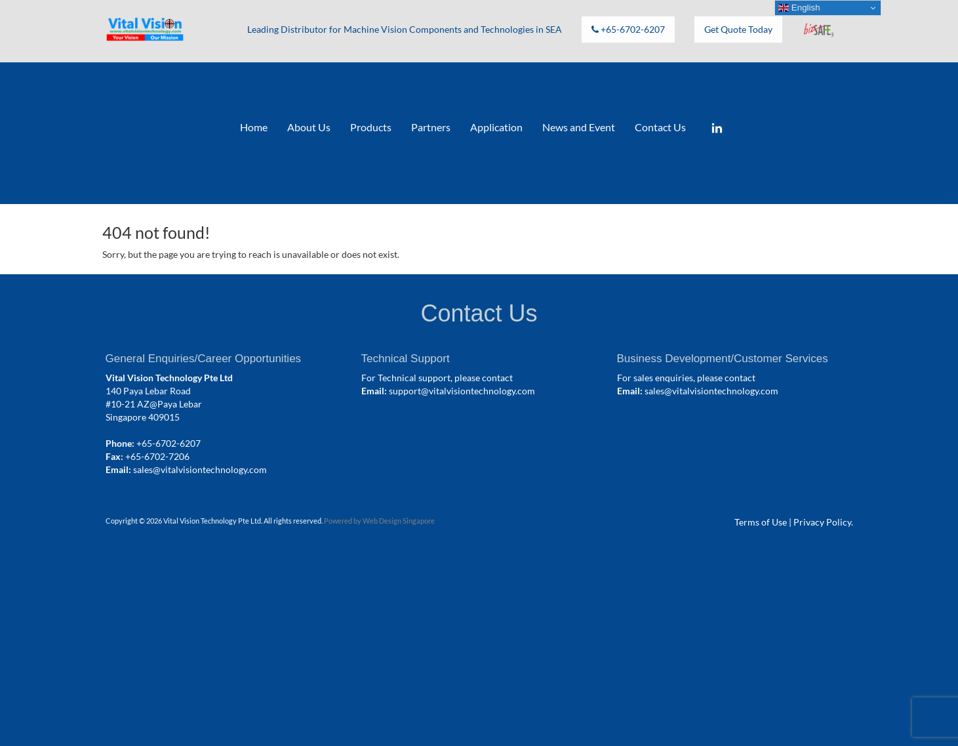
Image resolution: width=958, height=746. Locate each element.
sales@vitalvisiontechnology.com (200, 469)
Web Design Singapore (399, 520)
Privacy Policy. (823, 522)
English (799, 8)
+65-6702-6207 (168, 443)
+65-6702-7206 (157, 456)
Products (370, 127)
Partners (430, 127)
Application (496, 127)
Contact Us (660, 127)
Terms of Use (760, 522)
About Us (308, 127)
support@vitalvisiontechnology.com (462, 390)
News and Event (578, 127)
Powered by (343, 520)
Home (254, 127)
